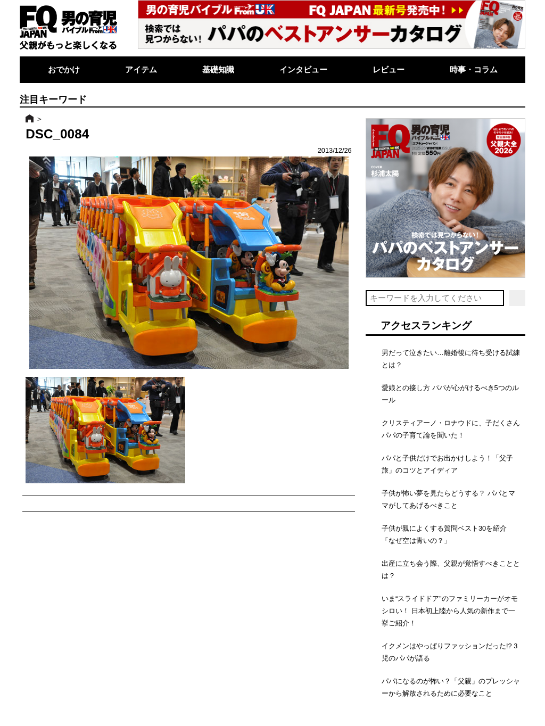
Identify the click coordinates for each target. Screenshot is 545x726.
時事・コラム (474, 69)
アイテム (141, 69)
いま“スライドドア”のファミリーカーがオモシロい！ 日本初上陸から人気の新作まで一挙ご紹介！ (450, 611)
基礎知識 (218, 69)
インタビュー (303, 69)
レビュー (388, 69)
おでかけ (64, 69)
